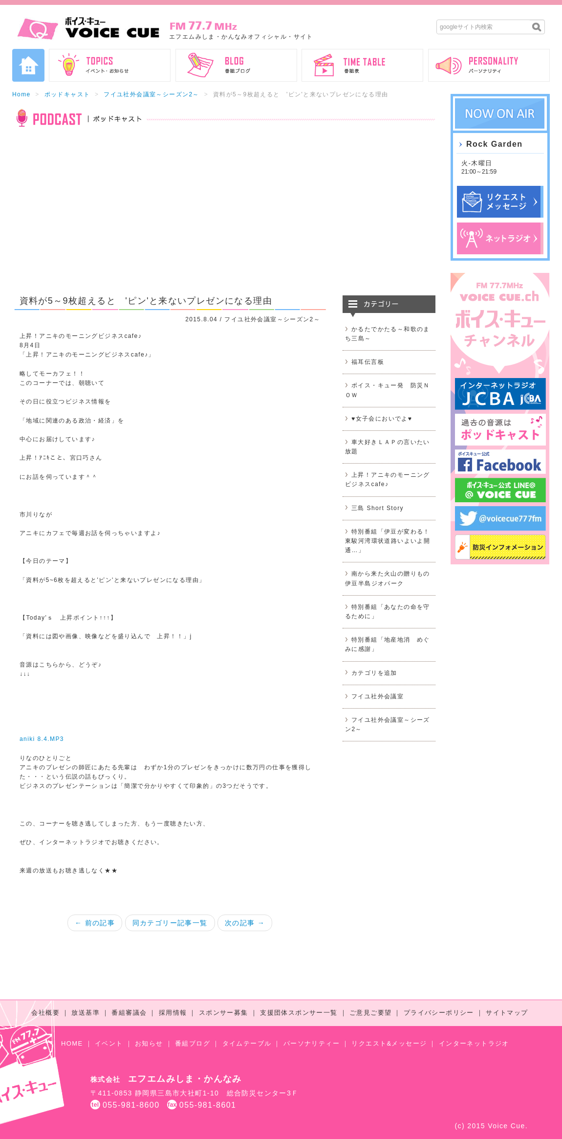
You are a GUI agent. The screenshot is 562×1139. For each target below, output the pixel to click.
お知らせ (149, 1043)
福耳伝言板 (367, 361)
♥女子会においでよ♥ (381, 418)
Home (21, 94)
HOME (72, 1043)
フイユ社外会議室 (377, 696)
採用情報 (173, 1012)
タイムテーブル (247, 1043)
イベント (109, 1043)
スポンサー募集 (223, 1012)
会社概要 (45, 1012)
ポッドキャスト (67, 94)
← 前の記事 (95, 923)
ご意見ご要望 (370, 1012)
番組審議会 (129, 1012)
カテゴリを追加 (374, 673)
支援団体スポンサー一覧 (298, 1012)
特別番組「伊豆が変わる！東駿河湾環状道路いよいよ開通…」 (387, 541)
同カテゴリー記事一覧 (170, 923)
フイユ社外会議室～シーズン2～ (151, 94)
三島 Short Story (377, 508)
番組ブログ (192, 1043)
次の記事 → (245, 923)
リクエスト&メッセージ (389, 1043)
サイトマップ (507, 1012)
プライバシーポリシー (439, 1012)
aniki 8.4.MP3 (42, 739)
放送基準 (85, 1012)
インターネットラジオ (474, 1043)
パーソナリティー (311, 1043)
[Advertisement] (223, 217)
